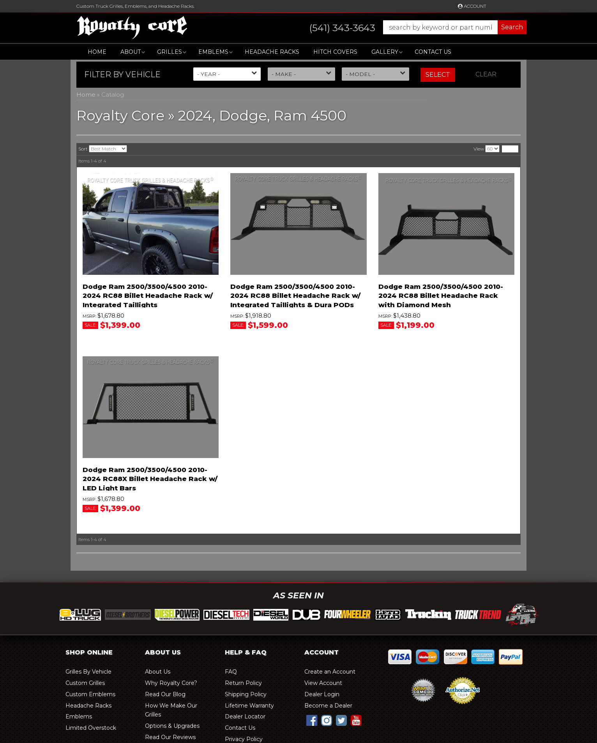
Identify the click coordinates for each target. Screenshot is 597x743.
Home (97, 51)
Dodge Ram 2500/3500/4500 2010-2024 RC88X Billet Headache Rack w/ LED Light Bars (150, 479)
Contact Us (433, 51)
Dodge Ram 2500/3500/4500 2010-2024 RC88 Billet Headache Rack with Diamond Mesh (440, 296)
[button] (410, 27)
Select (438, 74)
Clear (485, 74)
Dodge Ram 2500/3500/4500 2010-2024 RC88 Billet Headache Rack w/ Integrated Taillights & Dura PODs (295, 296)
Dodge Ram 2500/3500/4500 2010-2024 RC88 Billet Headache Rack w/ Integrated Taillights (148, 296)
